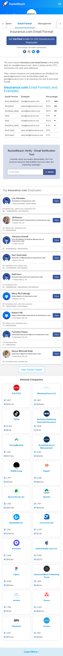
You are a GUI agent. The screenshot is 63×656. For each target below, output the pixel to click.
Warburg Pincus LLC (46, 393)
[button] (3, 24)
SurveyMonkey (16, 445)
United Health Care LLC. (47, 548)
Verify (49, 172)
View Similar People (31, 369)
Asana (47, 600)
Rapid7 (46, 471)
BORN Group (16, 471)
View (56, 201)
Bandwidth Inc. (16, 523)
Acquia (46, 626)
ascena (16, 600)
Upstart (46, 497)
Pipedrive (16, 626)
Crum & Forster (47, 523)
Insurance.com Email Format (31, 32)
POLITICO (16, 393)
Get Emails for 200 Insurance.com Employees (32, 41)
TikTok (16, 419)
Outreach (16, 548)
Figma (16, 574)
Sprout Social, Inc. (16, 497)
